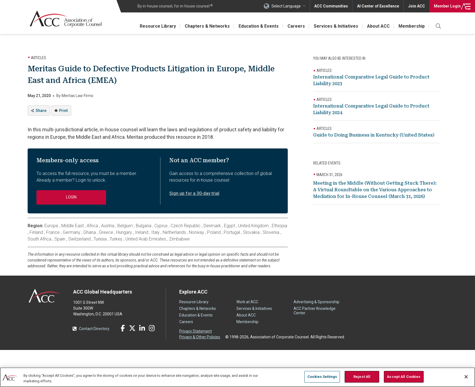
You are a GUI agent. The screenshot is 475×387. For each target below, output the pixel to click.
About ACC (378, 26)
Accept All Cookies (403, 377)
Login (447, 6)
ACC (45, 296)
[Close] (466, 377)
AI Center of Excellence (378, 6)
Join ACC (416, 6)
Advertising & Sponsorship (316, 302)
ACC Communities (331, 6)
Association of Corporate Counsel (66, 19)
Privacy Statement (195, 331)
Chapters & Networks (207, 26)
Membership (412, 26)
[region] (237, 377)
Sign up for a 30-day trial (194, 193)
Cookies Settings (322, 377)
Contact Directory (94, 328)
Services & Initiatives (336, 26)
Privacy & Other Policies (199, 337)
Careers (296, 26)
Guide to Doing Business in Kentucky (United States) (373, 135)
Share (41, 110)
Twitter (132, 328)
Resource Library (158, 26)
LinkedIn (142, 328)
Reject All (361, 377)
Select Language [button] (286, 6)
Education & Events (259, 26)
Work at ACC (247, 302)
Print (63, 110)
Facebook (122, 328)
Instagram (151, 328)
